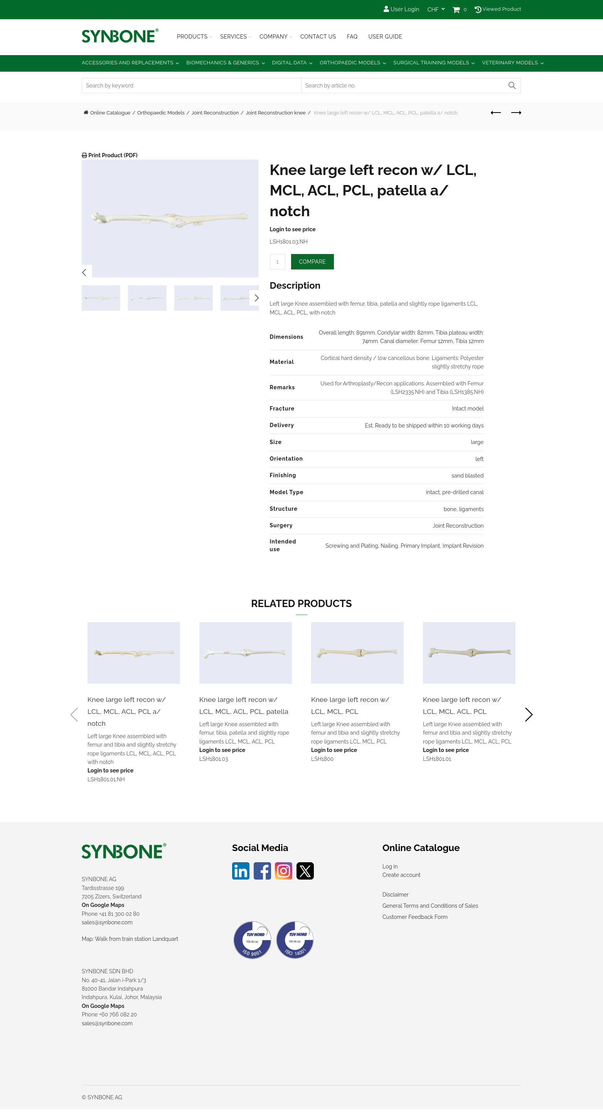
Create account (401, 878)
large (477, 442)
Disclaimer (395, 897)
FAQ (352, 37)
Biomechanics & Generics (223, 63)
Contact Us (318, 37)
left (479, 459)
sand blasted (467, 476)
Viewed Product (498, 9)
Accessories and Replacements (127, 63)
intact (433, 492)
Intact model (468, 408)
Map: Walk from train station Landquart (130, 941)
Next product (515, 112)
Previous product (496, 112)
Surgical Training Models (431, 63)
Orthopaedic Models (350, 63)
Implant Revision (463, 546)
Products (192, 37)
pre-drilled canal (462, 492)
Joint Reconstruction (215, 113)
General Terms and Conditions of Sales (430, 908)
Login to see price (293, 229)
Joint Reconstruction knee (276, 113)
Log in (390, 869)
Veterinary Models (510, 63)
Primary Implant (420, 546)
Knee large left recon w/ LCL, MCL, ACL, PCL (465, 712)
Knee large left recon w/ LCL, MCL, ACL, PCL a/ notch (130, 712)
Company (273, 37)
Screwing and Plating (351, 546)
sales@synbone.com (107, 925)
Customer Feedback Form (415, 919)
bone (450, 509)
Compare (312, 262)
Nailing (389, 546)
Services (233, 37)
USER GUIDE (385, 37)
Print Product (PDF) (112, 155)
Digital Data (289, 63)
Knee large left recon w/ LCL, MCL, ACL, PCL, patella (241, 712)
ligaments (471, 509)
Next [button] (257, 298)
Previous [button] (84, 272)
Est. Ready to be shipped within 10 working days (424, 425)
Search (511, 85)
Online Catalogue (110, 113)
